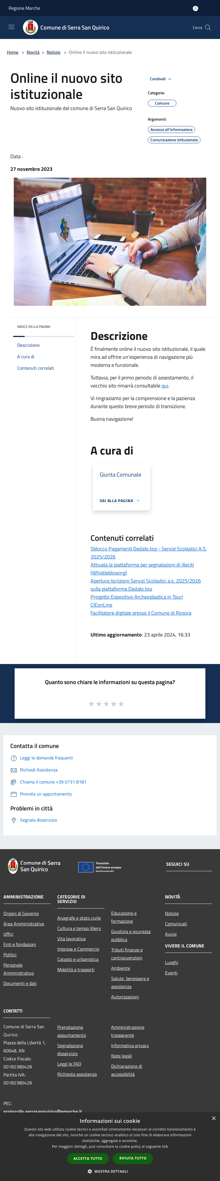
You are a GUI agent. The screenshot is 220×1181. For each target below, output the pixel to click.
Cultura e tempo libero (79, 928)
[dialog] (110, 1147)
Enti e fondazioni (19, 944)
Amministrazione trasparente (127, 1031)
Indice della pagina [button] (33, 326)
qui (165, 385)
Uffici (8, 934)
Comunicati (176, 923)
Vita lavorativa (71, 938)
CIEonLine (101, 605)
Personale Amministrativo (18, 968)
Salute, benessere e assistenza (130, 982)
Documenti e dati (20, 983)
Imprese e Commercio (78, 948)
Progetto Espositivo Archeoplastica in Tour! (137, 597)
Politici (10, 954)
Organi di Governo (21, 913)
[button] (110, 1171)
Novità (33, 52)
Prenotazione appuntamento (71, 1031)
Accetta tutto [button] (88, 1158)
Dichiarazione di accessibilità (126, 1070)
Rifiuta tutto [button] (133, 1158)
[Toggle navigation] (11, 26)
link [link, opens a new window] (165, 1146)
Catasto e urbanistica (78, 959)
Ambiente (120, 968)
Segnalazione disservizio (70, 1049)
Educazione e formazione (124, 917)
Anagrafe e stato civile (79, 917)
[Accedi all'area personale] (195, 8)
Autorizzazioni (125, 996)
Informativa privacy (130, 1045)
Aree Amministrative (23, 923)
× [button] (213, 1119)
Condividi (161, 79)
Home (12, 52)
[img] (62, 325)
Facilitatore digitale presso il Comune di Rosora (141, 613)
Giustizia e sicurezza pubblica (131, 935)
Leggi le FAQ (69, 1063)
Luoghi (171, 962)
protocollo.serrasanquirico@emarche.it (42, 1111)
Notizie (53, 52)
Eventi (171, 972)
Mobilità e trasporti (76, 969)
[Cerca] (208, 27)
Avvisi (171, 934)
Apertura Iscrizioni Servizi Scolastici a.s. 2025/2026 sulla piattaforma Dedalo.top (146, 585)
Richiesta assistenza (77, 1074)
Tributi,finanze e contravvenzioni (127, 953)
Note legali (121, 1055)
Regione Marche (24, 8)
